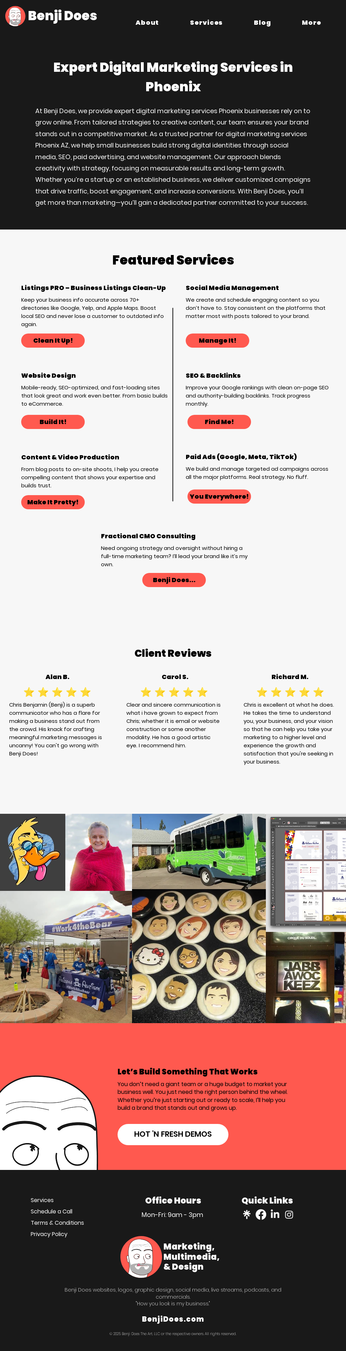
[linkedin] (275, 1214)
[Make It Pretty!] (53, 502)
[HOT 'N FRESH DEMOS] (173, 1134)
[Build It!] (53, 422)
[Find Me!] (219, 422)
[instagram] (289, 1214)
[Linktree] (246, 1214)
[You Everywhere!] (219, 496)
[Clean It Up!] (53, 341)
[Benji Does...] (174, 580)
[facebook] (261, 1214)
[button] (311, 22)
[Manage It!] (217, 341)
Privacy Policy (49, 1234)
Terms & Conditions (57, 1223)
